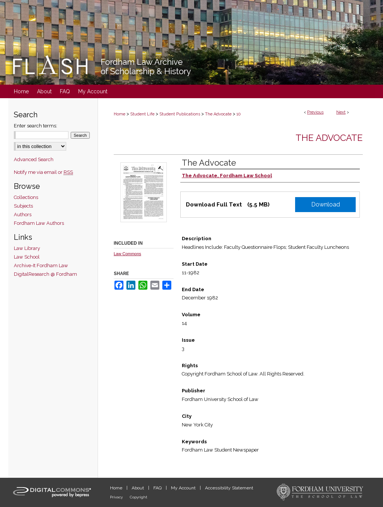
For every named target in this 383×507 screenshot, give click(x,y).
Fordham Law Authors (39, 223)
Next (341, 112)
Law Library (27, 248)
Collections (26, 197)
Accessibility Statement (229, 488)
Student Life (142, 114)
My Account (184, 488)
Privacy (117, 497)
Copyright (138, 497)
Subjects (23, 206)
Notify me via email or (43, 172)
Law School (27, 257)
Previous (315, 112)
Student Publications (179, 114)
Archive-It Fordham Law (41, 265)
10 (238, 114)
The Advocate (218, 114)
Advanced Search (33, 159)
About (138, 488)
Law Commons (127, 253)
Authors (22, 214)
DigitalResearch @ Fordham (45, 274)
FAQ (158, 488)
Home (119, 114)
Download (325, 204)
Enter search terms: (35, 126)
